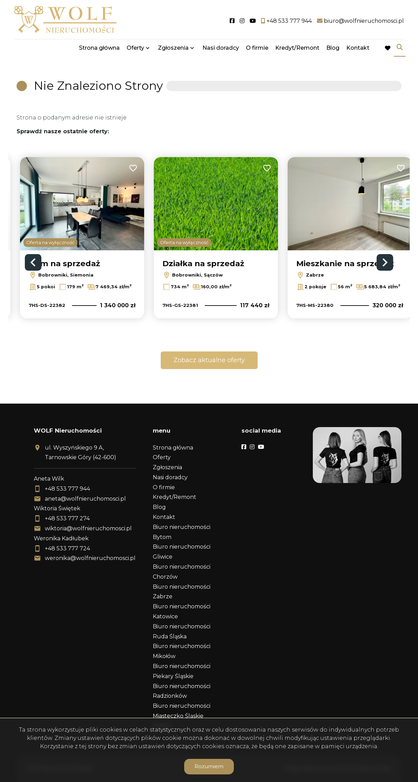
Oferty (135, 49)
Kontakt (357, 49)
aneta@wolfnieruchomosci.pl (85, 498)
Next (385, 262)
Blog (332, 49)
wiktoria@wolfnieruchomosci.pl (88, 528)
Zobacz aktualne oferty (209, 360)
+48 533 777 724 (67, 548)
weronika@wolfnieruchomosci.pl (90, 558)
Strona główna (99, 49)
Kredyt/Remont (297, 49)
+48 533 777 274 (67, 518)
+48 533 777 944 (67, 488)
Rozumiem (209, 766)
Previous (33, 262)
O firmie (257, 49)
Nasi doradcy (220, 49)
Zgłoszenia (173, 49)
